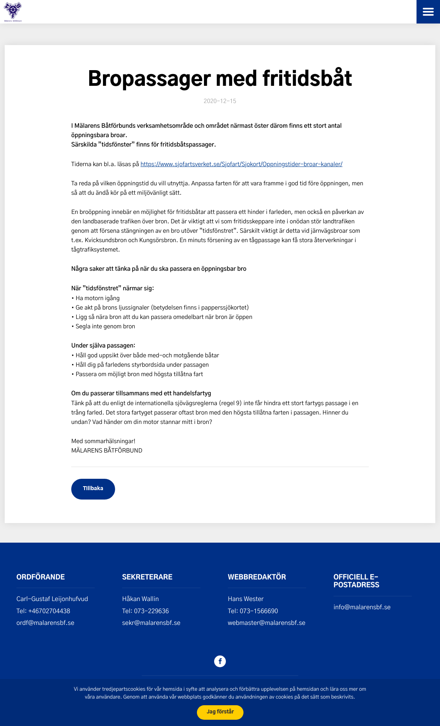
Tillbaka (93, 488)
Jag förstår (220, 712)
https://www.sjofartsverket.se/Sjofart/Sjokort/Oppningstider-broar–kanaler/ (242, 163)
